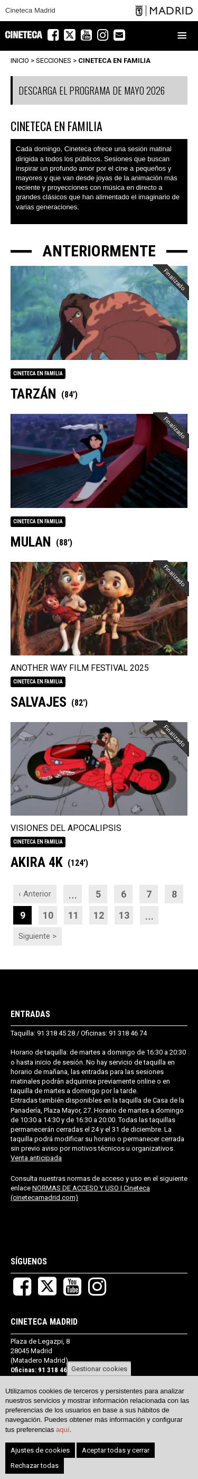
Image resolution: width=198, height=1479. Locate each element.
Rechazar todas (35, 1465)
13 (126, 913)
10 (50, 913)
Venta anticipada (36, 1158)
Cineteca (23, 35)
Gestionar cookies (99, 1369)
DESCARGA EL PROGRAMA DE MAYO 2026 (91, 90)
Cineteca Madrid (30, 10)
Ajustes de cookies (40, 1450)
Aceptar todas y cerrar (115, 1450)
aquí (62, 1430)
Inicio (20, 60)
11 (75, 913)
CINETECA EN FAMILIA (114, 60)
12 (100, 913)
